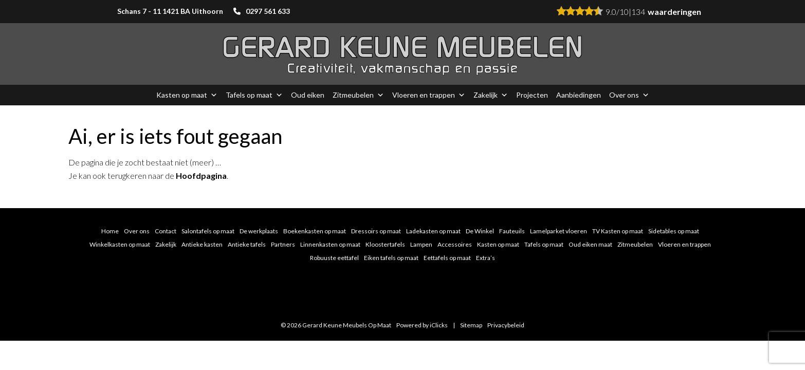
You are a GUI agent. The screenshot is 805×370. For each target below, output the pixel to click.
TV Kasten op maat (617, 231)
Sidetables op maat (673, 231)
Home (110, 231)
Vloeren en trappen (428, 95)
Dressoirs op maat (376, 231)
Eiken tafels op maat (391, 258)
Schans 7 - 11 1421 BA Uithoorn (170, 11)
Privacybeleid (505, 325)
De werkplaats (259, 231)
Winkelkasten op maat (119, 244)
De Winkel (480, 231)
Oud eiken (307, 94)
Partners (283, 244)
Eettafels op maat (447, 258)
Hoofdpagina (201, 175)
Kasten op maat (186, 95)
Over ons (629, 95)
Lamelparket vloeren (558, 231)
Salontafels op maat (207, 231)
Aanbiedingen (578, 94)
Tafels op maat (254, 95)
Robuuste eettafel (334, 258)
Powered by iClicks (422, 325)
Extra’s (485, 258)
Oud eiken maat (590, 244)
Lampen (421, 244)
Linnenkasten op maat (330, 244)
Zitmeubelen (358, 95)
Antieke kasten (202, 244)
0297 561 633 (268, 11)
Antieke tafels (247, 244)
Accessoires (454, 244)
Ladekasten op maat (433, 231)
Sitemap (471, 325)
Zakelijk (490, 95)
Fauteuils (512, 231)
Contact (165, 231)
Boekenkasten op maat (314, 231)
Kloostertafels (385, 244)
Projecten (532, 94)
